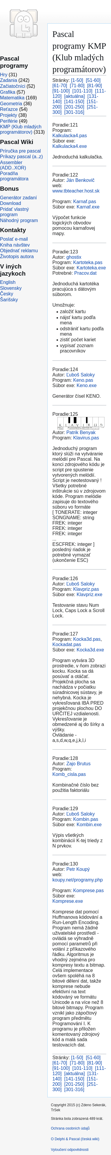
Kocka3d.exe (90, 649)
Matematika (12, 97)
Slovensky (11, 288)
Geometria (11, 103)
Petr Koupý (78, 869)
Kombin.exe (89, 824)
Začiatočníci (12, 86)
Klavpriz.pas (86, 589)
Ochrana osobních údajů (70, 1128)
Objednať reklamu (19, 250)
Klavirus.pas (86, 437)
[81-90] (94, 85)
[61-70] (59, 85)
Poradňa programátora (14, 176)
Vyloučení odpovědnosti (70, 1150)
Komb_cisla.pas (69, 774)
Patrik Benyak (81, 432)
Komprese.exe (67, 901)
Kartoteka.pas (87, 262)
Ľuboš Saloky (80, 374)
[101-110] (83, 90)
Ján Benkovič (80, 180)
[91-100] (61, 90)
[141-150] (74, 101)
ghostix (73, 257)
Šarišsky (9, 299)
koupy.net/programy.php (77, 879)
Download (10, 203)
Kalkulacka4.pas (69, 135)
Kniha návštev (15, 245)
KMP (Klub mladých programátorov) (20, 129)
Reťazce (9, 109)
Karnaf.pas (84, 201)
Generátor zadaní (18, 197)
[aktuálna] (74, 96)
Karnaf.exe (88, 206)
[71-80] (77, 85)
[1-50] (77, 80)
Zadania (8, 80)
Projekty (8, 115)
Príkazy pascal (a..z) (21, 156)
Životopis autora (17, 256)
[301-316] (74, 112)
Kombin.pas (85, 819)
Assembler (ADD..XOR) (13, 165)
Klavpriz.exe (89, 594)
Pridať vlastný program (14, 212)
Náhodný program (19, 220)
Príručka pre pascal (20, 150)
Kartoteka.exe (91, 267)
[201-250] (74, 106)
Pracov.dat (85, 273)
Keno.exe (87, 385)
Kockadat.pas (66, 644)
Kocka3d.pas (87, 639)
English (7, 282)
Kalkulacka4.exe (69, 146)
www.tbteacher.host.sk (75, 190)
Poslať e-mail (14, 239)
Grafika (7, 92)
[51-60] (93, 80)
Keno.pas (83, 380)
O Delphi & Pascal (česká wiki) (75, 1139)
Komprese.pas (88, 890)
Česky (6, 293)
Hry (3, 74)
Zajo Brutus (78, 763)
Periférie (9, 121)
